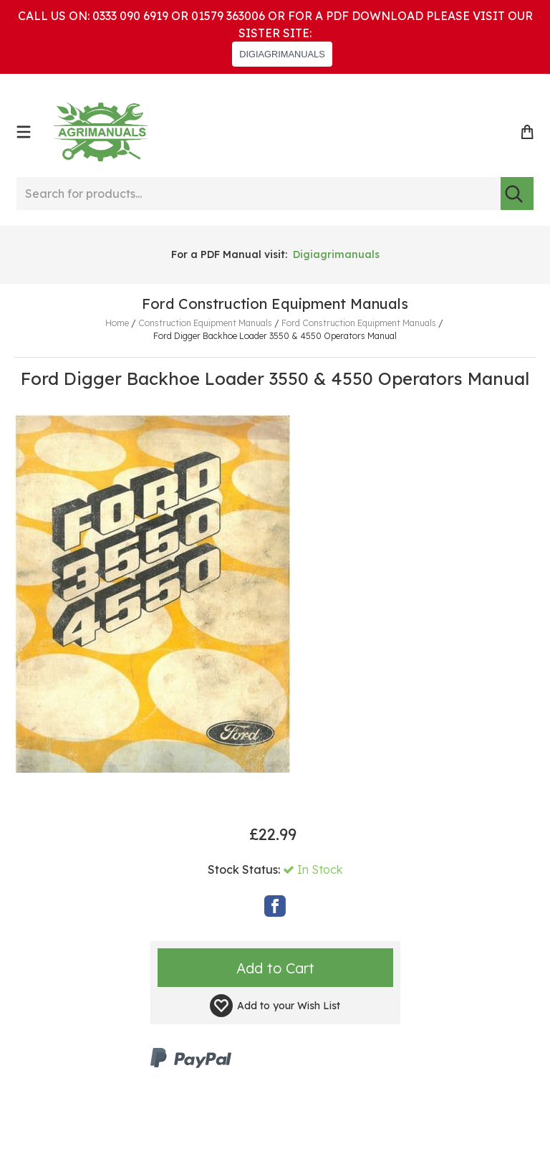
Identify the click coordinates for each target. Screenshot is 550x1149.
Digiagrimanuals (336, 254)
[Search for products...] (258, 193)
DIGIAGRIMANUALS (281, 54)
